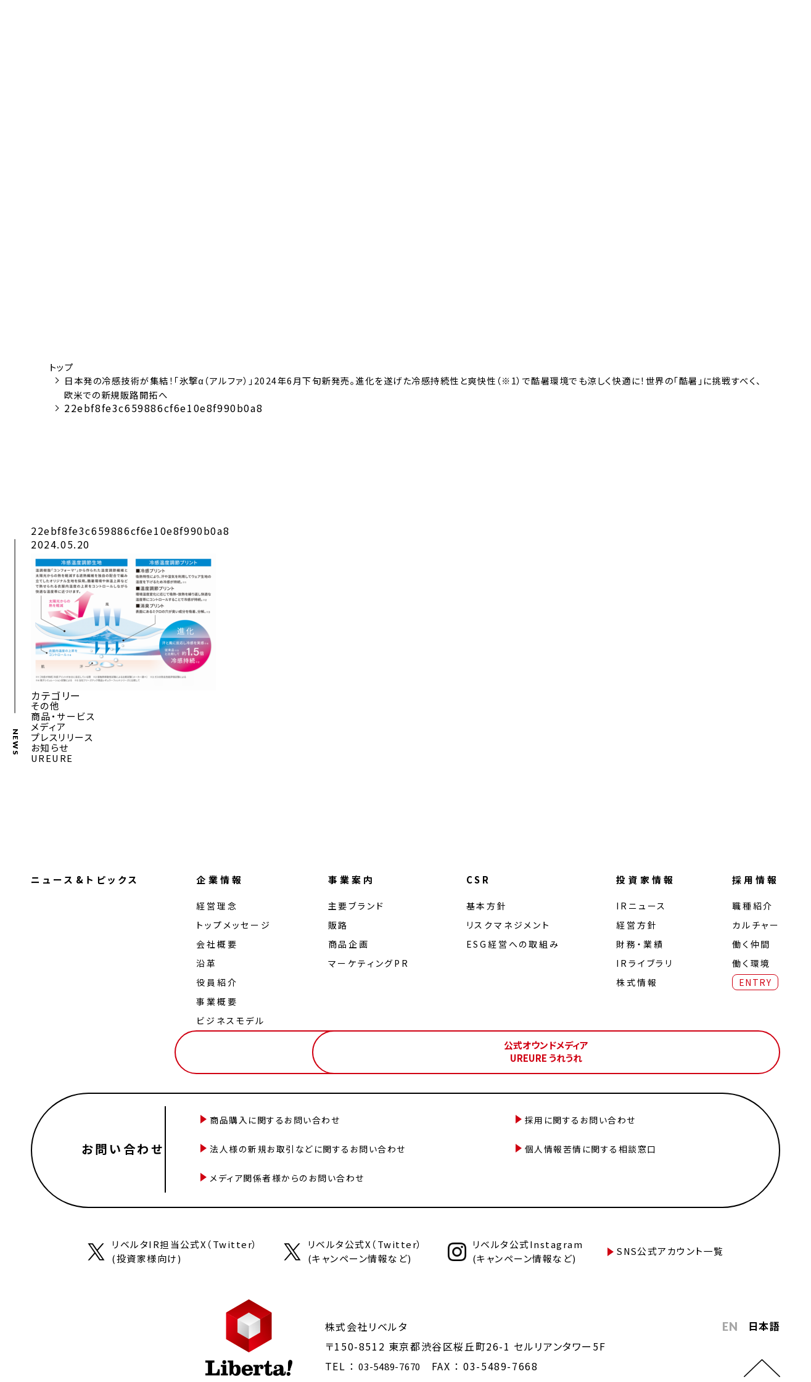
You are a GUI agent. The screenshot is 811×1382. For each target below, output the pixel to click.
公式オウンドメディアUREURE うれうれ (722, 1043)
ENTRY (752, 978)
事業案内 (354, 875)
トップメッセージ (237, 920)
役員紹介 (221, 978)
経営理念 (221, 901)
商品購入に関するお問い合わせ (318, 1113)
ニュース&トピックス (89, 875)
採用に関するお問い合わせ (622, 1113)
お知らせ (51, 744)
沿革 (210, 959)
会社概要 (221, 939)
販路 (339, 920)
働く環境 (749, 959)
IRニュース (637, 901)
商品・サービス (65, 715)
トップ (63, 366)
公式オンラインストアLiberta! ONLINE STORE (583, 1043)
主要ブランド (357, 901)
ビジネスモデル (235, 1016)
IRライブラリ (641, 959)
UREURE (53, 754)
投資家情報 (643, 875)
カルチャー (754, 920)
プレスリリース (64, 734)
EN (730, 1304)
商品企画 (350, 939)
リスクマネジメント (507, 920)
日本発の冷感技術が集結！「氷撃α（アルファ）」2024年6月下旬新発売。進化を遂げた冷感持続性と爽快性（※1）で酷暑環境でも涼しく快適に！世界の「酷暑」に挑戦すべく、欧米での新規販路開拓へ (413, 387)
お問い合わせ (129, 1135)
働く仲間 (749, 939)
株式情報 (633, 978)
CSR (478, 875)
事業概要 (221, 997)
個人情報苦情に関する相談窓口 (634, 1135)
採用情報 (755, 875)
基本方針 (485, 901)
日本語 (763, 1303)
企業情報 (225, 875)
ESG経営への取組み (512, 939)
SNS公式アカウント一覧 (681, 1228)
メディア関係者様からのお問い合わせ (332, 1157)
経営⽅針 (633, 920)
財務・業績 (636, 939)
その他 (46, 705)
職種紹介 (750, 901)
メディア (49, 725)
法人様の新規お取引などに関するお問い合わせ (355, 1135)
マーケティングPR (370, 959)
